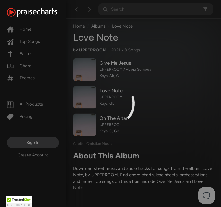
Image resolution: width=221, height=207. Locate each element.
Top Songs (23, 41)
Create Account (33, 155)
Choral (19, 65)
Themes (21, 77)
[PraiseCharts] (39, 12)
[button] (19, 201)
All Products (25, 104)
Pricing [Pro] (20, 116)
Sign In (32, 142)
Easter (19, 53)
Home (19, 29)
